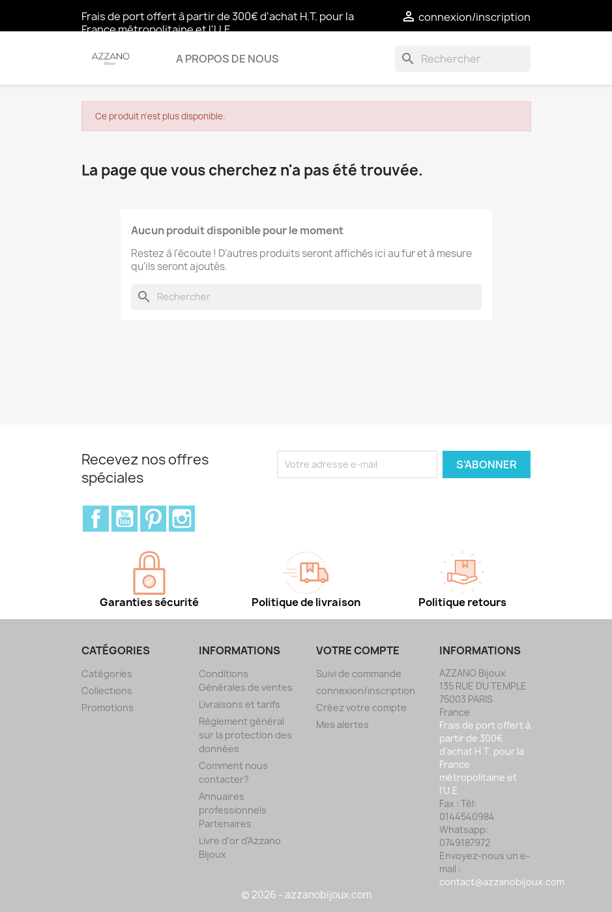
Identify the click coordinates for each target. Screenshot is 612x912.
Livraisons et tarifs (239, 704)
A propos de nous (227, 59)
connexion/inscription (365, 690)
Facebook (96, 519)
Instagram (182, 519)
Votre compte (358, 650)
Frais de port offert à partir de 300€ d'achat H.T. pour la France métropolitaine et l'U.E (217, 23)
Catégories (106, 673)
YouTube (124, 519)
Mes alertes (342, 724)
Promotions (107, 707)
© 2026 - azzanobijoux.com (306, 895)
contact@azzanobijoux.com (501, 881)
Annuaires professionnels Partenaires (233, 810)
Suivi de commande (358, 673)
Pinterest (153, 519)
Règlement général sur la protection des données (245, 735)
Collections (106, 690)
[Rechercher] (463, 59)
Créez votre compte (361, 707)
